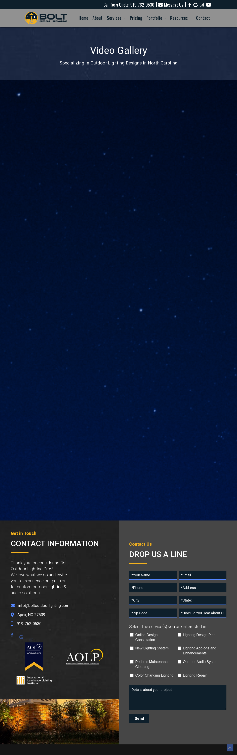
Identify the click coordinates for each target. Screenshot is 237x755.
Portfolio (156, 18)
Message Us (170, 4)
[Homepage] (46, 25)
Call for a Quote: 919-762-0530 (128, 4)
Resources (181, 18)
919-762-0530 (29, 623)
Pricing (136, 18)
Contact (203, 18)
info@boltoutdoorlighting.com (43, 605)
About (97, 18)
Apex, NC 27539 (31, 615)
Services (116, 18)
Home (83, 18)
